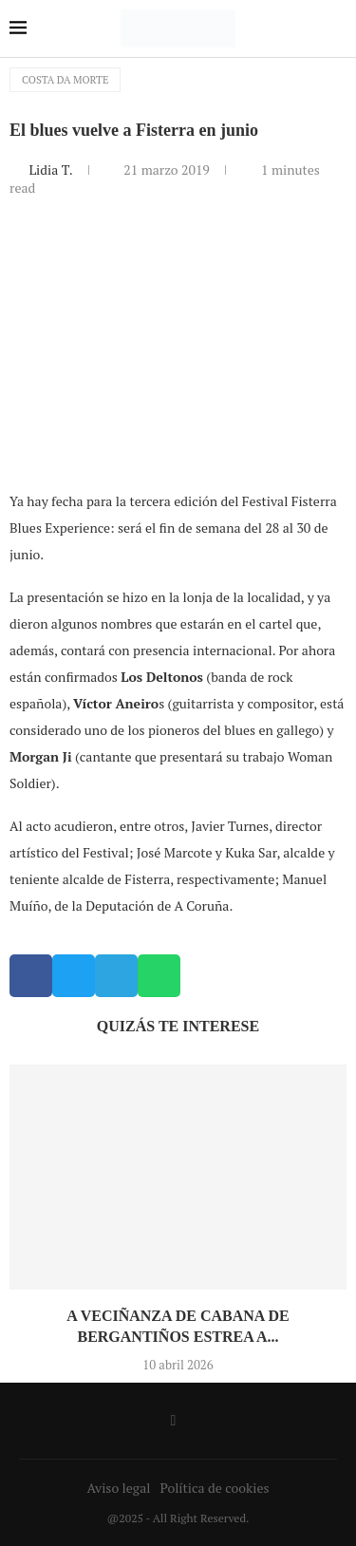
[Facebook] (174, 1420)
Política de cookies (214, 1488)
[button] (30, 975)
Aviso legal (119, 1488)
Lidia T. (51, 169)
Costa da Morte (65, 79)
